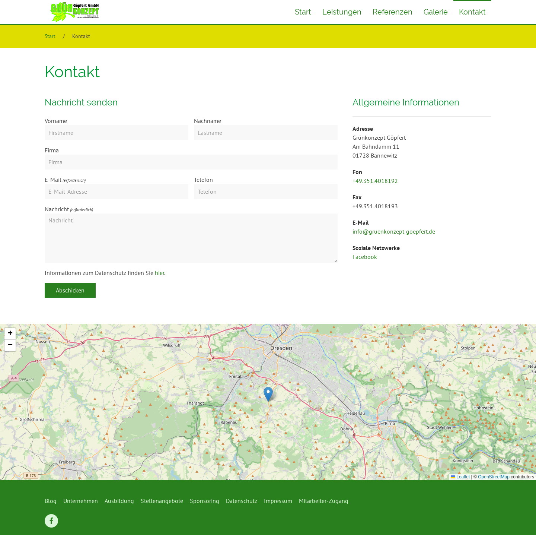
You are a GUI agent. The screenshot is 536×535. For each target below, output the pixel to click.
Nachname (207, 120)
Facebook (364, 256)
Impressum (278, 500)
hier (159, 272)
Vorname (56, 120)
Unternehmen (80, 500)
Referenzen (392, 11)
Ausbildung (119, 500)
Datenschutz (241, 500)
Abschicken (70, 290)
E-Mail (53, 179)
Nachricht (57, 209)
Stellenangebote (162, 500)
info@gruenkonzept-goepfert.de (393, 231)
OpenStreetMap (494, 476)
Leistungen (341, 11)
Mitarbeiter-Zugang (323, 500)
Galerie (436, 11)
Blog (51, 500)
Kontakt (472, 11)
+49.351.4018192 (375, 180)
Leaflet (460, 476)
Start (303, 11)
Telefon (203, 179)
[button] (268, 394)
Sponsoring (204, 500)
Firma (52, 150)
